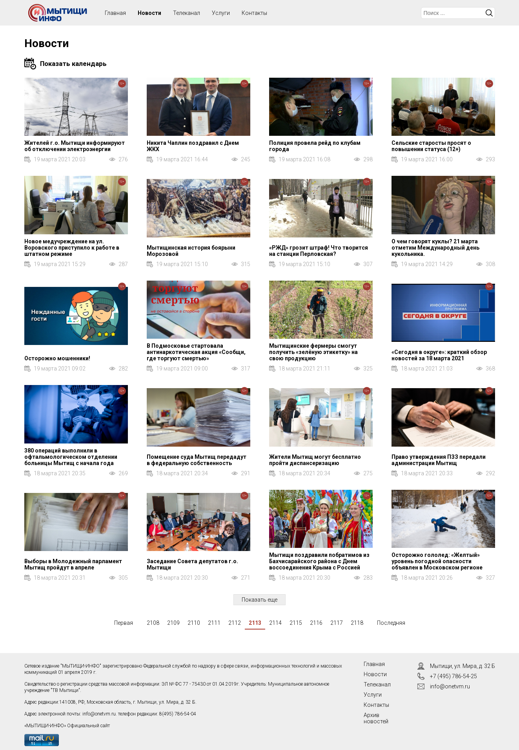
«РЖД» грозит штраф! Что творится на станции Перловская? (318, 251)
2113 (255, 623)
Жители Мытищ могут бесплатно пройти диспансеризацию (315, 460)
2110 (194, 623)
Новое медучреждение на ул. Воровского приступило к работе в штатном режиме (71, 247)
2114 (275, 623)
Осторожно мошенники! (57, 358)
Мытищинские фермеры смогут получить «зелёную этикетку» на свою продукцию (313, 352)
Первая (123, 623)
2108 (153, 623)
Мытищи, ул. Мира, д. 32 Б (462, 666)
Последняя (391, 623)
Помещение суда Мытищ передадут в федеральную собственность (196, 460)
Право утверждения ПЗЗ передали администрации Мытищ (439, 460)
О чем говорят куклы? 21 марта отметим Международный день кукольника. (435, 247)
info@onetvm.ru (99, 714)
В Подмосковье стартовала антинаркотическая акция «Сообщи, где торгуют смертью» (196, 352)
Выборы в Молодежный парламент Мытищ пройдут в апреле (73, 564)
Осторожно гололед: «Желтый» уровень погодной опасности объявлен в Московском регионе (437, 561)
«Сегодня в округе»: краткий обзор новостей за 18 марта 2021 (439, 355)
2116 (316, 623)
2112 (234, 623)
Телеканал (186, 13)
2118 (357, 623)
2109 (173, 623)
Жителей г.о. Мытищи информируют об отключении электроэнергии (74, 146)
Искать (489, 13)
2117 (336, 623)
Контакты (254, 13)
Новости (149, 13)
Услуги (221, 13)
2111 (214, 623)
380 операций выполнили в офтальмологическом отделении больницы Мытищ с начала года (70, 456)
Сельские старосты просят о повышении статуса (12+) (431, 146)
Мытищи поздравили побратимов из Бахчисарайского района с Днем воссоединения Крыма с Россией (319, 561)
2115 (296, 623)
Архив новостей (376, 718)
